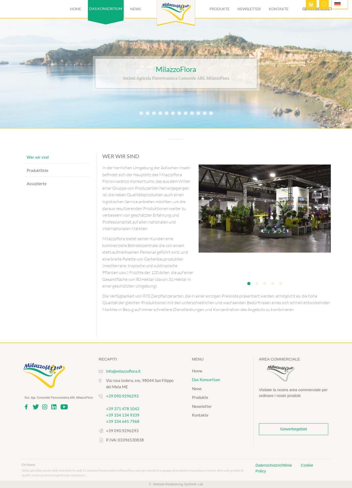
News (135, 9)
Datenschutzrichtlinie (274, 465)
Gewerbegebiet (293, 429)
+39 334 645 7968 (122, 421)
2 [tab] (256, 283)
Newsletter (249, 9)
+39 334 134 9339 (122, 415)
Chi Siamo (28, 465)
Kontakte (279, 9)
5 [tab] (280, 283)
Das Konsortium (206, 379)
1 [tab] (249, 283)
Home (75, 9)
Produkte (219, 9)
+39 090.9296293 (122, 396)
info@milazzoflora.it (123, 371)
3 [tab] (264, 283)
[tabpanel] (265, 209)
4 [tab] (272, 283)
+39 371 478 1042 (122, 408)
